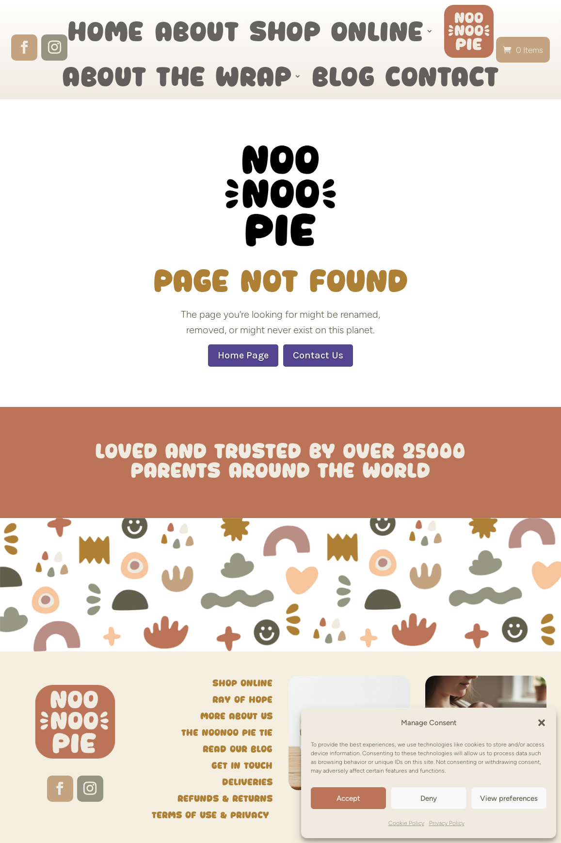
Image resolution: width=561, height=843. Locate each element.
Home (105, 31)
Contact (442, 76)
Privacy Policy (447, 823)
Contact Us (318, 355)
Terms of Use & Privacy (212, 815)
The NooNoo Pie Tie (226, 732)
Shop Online (336, 31)
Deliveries (247, 782)
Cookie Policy (406, 823)
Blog (343, 76)
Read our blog (237, 749)
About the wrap (176, 76)
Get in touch (241, 765)
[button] (541, 723)
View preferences (509, 798)
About (197, 31)
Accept (348, 798)
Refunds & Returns (224, 798)
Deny (428, 798)
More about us (236, 716)
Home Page (243, 355)
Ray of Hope (242, 699)
